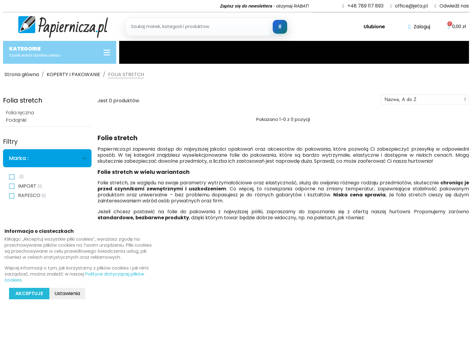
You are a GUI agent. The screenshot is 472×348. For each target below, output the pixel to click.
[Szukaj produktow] (207, 26)
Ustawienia (67, 293)
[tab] (47, 158)
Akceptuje (29, 293)
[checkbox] (11, 177)
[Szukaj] (280, 27)
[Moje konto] (419, 27)
